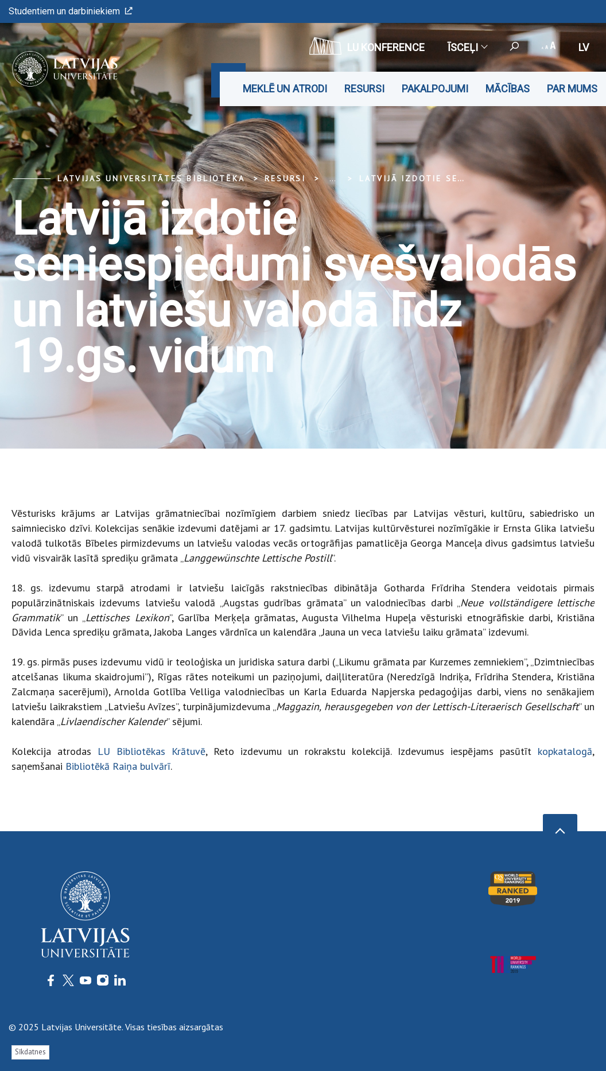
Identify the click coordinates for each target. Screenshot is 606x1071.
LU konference (367, 46)
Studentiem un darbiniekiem (71, 11)
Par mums (572, 89)
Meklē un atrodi (285, 89)
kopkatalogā (565, 751)
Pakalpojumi (435, 89)
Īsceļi (467, 47)
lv (583, 47)
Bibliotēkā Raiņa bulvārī (117, 766)
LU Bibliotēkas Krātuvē (151, 751)
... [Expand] (332, 178)
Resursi (364, 89)
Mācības (507, 89)
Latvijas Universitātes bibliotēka (150, 178)
